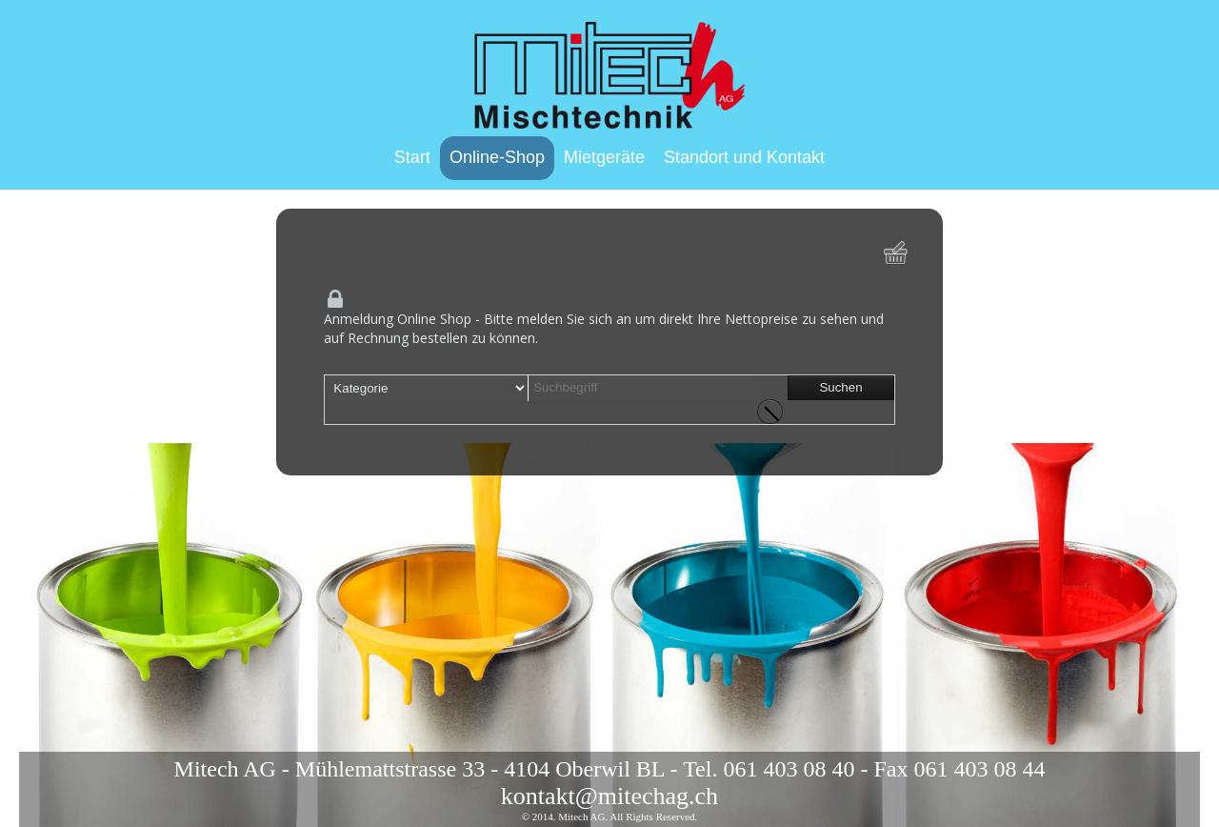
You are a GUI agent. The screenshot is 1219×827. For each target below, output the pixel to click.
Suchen (840, 387)
